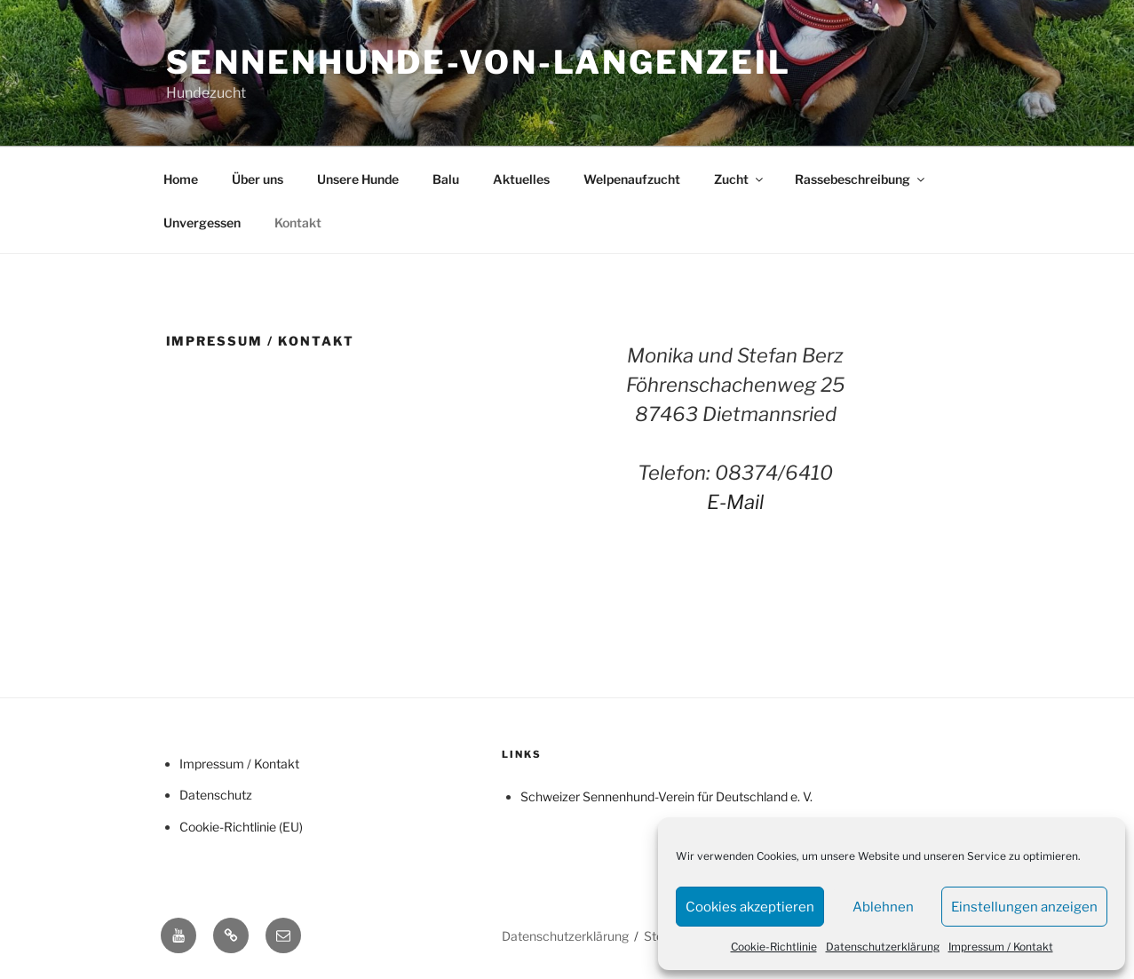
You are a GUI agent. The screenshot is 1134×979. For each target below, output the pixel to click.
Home (180, 179)
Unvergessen (202, 222)
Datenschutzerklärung (883, 946)
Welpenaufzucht (631, 179)
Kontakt (297, 222)
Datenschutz (215, 794)
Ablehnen (883, 907)
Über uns (257, 179)
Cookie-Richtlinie (774, 946)
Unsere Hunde (358, 179)
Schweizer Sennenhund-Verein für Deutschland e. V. (666, 796)
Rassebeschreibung (861, 179)
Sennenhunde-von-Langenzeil (478, 62)
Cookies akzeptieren (750, 907)
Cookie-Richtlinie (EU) (241, 826)
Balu (445, 179)
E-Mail (735, 501)
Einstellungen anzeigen (1024, 907)
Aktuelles (521, 179)
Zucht (739, 179)
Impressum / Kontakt (1000, 946)
